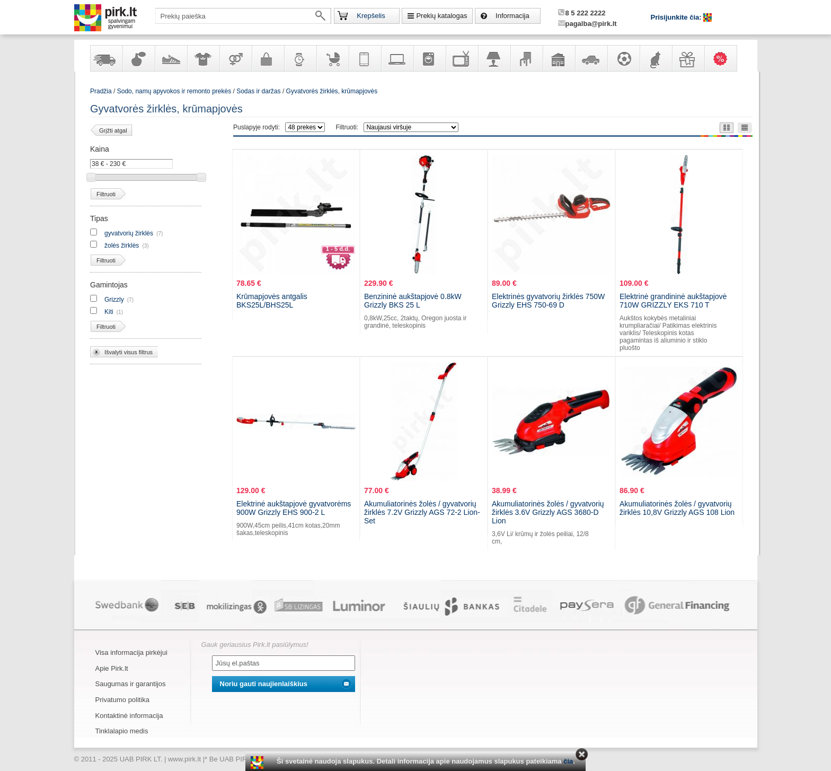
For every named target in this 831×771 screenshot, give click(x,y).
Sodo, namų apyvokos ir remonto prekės (558, 58)
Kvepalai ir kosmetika (138, 58)
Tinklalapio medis (121, 731)
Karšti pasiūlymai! (724, 58)
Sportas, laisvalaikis (623, 58)
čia (568, 761)
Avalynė (170, 58)
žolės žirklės (121, 245)
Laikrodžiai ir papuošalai (300, 58)
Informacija (512, 16)
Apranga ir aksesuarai (203, 58)
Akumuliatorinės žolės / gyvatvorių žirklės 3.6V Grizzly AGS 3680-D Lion (548, 512)
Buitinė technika (429, 58)
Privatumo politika (122, 700)
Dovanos (688, 58)
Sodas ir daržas (258, 91)
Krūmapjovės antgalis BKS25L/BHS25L (271, 300)
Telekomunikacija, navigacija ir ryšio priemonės (364, 58)
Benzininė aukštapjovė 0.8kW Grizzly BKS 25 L (413, 300)
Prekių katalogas (441, 16)
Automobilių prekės (591, 58)
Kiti (108, 312)
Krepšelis (371, 16)
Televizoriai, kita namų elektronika (461, 58)
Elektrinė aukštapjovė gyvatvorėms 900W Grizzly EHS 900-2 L (293, 508)
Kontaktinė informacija (129, 716)
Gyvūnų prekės (655, 58)
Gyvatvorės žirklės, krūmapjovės (332, 91)
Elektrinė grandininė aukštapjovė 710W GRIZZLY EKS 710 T (673, 300)
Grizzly (114, 299)
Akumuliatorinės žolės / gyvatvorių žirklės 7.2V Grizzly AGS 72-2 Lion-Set (422, 512)
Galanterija (267, 58)
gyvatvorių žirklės (128, 233)
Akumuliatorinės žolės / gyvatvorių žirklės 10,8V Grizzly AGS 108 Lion (677, 508)
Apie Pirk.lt (111, 668)
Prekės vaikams (332, 58)
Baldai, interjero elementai (526, 58)
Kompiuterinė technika (397, 58)
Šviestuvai (494, 58)
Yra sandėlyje (106, 58)
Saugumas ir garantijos (130, 684)
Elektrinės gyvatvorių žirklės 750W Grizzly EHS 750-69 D (548, 300)
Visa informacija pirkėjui (131, 652)
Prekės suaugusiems (235, 58)
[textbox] (243, 16)
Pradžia (101, 91)
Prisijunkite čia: (677, 17)
